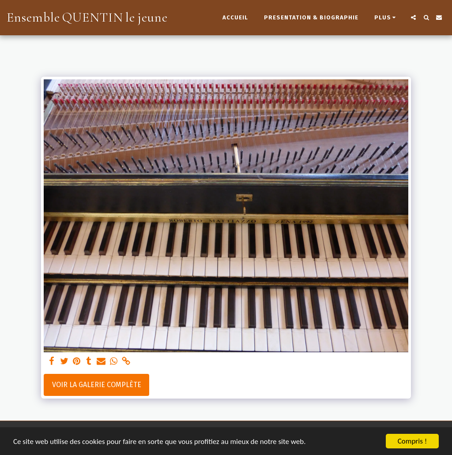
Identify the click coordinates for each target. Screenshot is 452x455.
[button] (413, 17)
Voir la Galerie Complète (96, 384)
